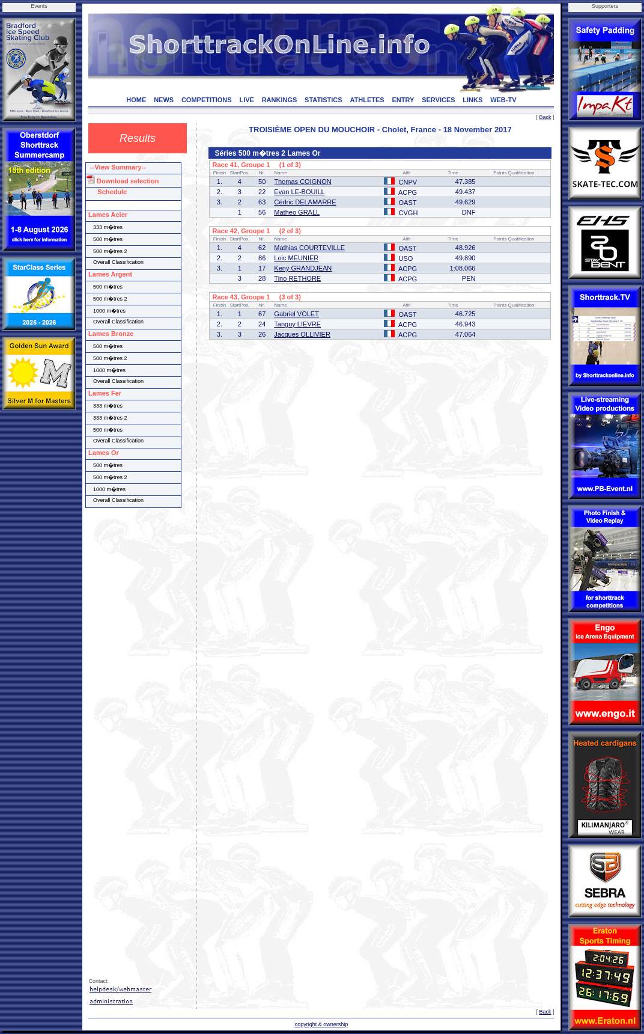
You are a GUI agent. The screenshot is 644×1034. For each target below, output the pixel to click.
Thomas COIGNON (302, 181)
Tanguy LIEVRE (297, 324)
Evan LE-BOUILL (299, 191)
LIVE (246, 99)
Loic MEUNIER (296, 258)
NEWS (164, 99)
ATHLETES (367, 99)
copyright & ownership (321, 1024)
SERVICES (438, 99)
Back (545, 117)
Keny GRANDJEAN (303, 268)
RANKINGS (279, 99)
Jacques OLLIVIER (302, 334)
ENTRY (403, 99)
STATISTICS (323, 99)
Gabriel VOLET (296, 313)
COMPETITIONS (206, 99)
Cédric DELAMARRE (305, 202)
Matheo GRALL (297, 212)
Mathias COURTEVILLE (309, 247)
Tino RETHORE (297, 278)
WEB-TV (503, 99)
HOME (136, 99)
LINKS (472, 99)
